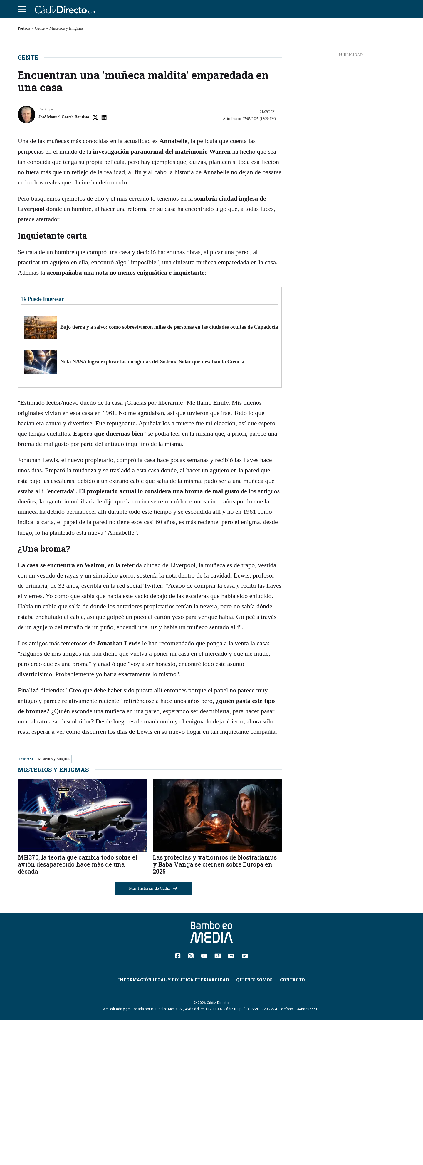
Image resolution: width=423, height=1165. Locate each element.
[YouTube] (204, 1100)
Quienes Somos (254, 1124)
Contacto (292, 1124)
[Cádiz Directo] (67, 9)
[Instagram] (231, 1100)
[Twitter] (191, 1100)
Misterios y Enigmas (66, 28)
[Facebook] (178, 1100)
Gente (40, 28)
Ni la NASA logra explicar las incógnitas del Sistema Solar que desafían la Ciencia (152, 506)
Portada (24, 28)
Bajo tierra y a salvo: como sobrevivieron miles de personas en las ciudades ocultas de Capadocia (169, 471)
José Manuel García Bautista (63, 261)
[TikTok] (217, 1100)
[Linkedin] (245, 1100)
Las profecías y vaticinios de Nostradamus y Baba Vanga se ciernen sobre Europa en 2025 (215, 1009)
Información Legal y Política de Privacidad (173, 1124)
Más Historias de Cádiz (153, 1033)
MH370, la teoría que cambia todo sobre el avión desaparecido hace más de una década (77, 1009)
